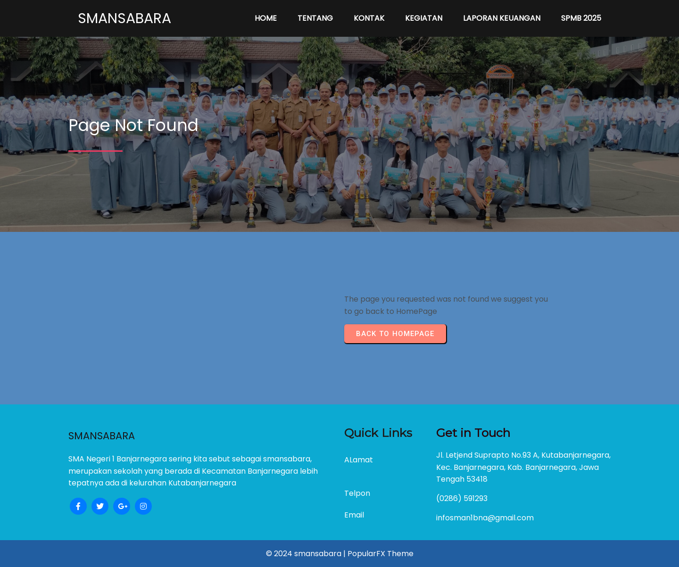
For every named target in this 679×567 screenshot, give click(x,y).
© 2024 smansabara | (307, 553)
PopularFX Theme (381, 553)
